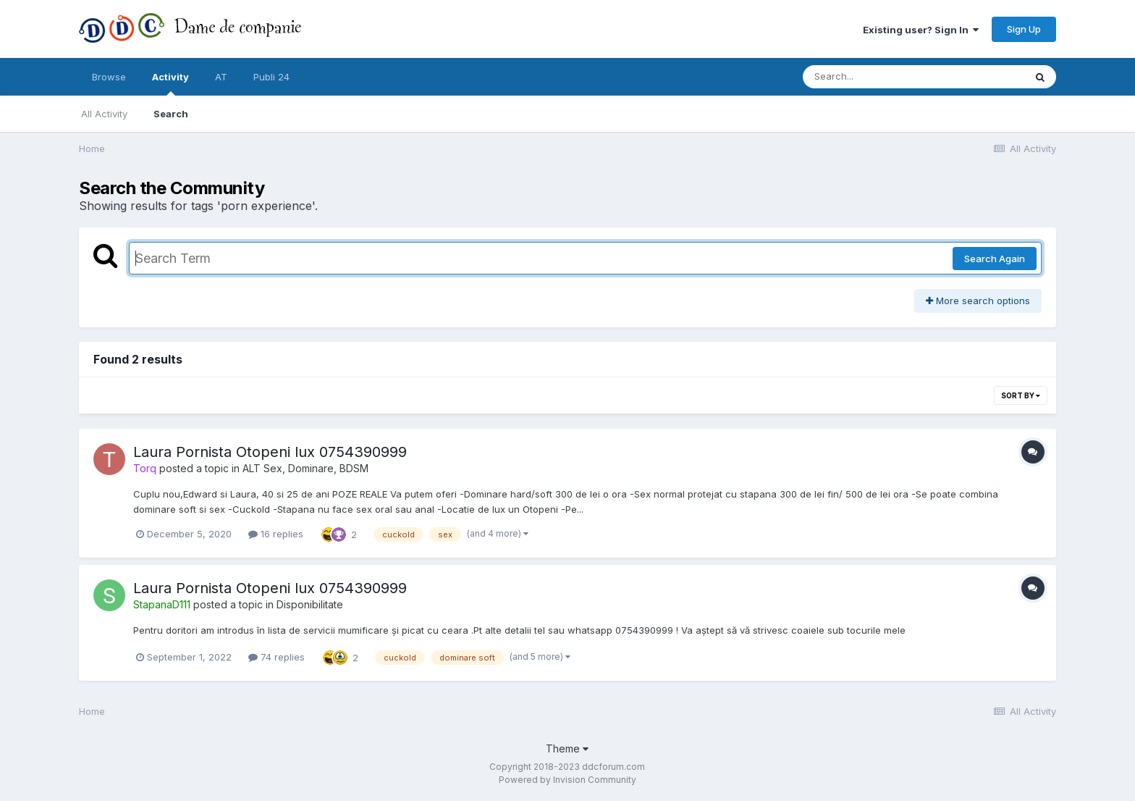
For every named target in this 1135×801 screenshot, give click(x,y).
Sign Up (1024, 29)
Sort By (1020, 395)
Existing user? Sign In (921, 29)
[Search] (874, 76)
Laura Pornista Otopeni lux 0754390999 (270, 452)
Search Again (994, 258)
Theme (567, 748)
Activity (170, 83)
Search (170, 113)
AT (221, 77)
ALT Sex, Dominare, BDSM (305, 468)
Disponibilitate (310, 604)
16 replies (275, 534)
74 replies (276, 657)
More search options (978, 300)
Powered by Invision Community (567, 779)
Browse (109, 77)
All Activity (104, 113)
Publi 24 (271, 77)
